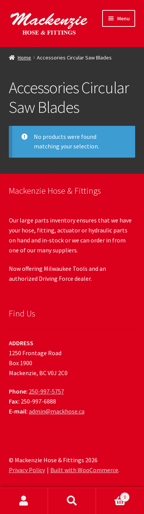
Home (24, 57)
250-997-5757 (46, 391)
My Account (24, 501)
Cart (113, 495)
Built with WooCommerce (84, 470)
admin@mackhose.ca (56, 411)
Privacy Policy (27, 470)
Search (72, 501)
